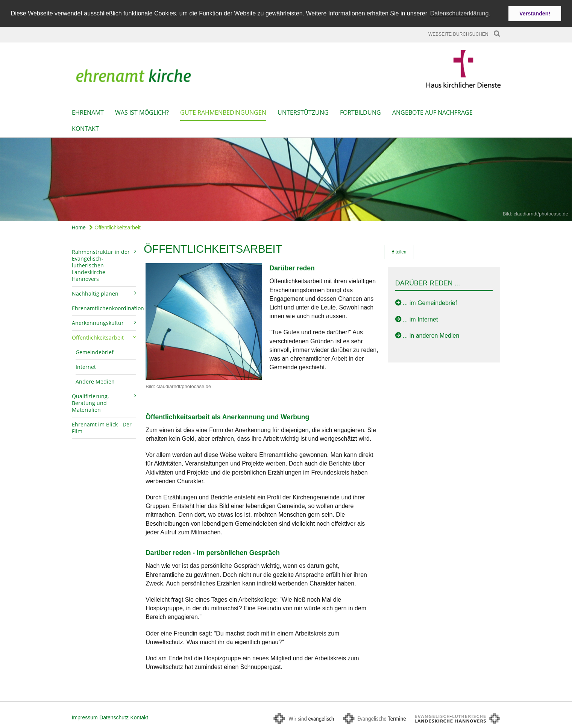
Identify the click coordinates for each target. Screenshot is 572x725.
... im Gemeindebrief (430, 302)
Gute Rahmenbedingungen (223, 111)
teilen (399, 250)
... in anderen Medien (431, 334)
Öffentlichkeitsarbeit (115, 226)
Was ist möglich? (142, 111)
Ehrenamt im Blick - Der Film (102, 426)
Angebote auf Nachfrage (432, 111)
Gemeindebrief (95, 350)
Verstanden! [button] (534, 14)
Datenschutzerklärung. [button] (460, 13)
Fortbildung (360, 111)
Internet (86, 365)
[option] (286, 178)
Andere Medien (95, 380)
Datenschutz (114, 716)
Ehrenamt (88, 111)
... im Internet (420, 318)
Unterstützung (303, 111)
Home (79, 226)
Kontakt (85, 127)
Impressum (85, 716)
